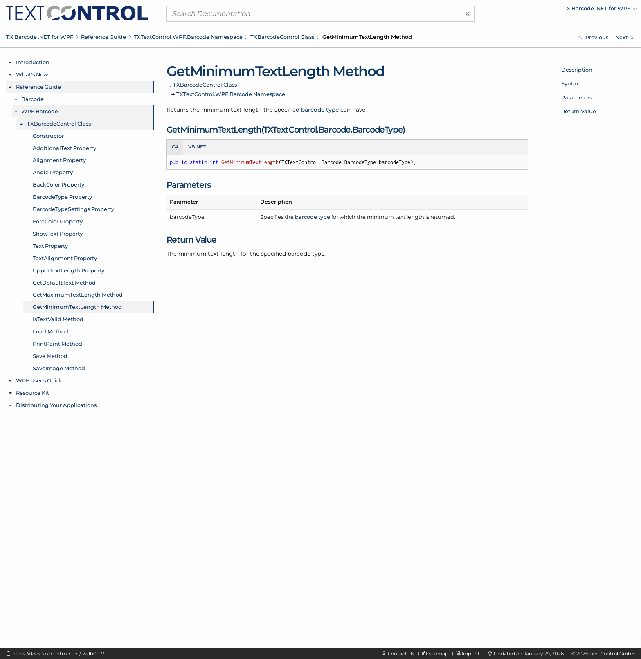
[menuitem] (565, 10)
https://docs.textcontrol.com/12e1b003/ (58, 654)
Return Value (578, 111)
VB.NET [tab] (197, 147)
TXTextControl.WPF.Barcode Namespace (188, 37)
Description (576, 69)
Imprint (471, 654)
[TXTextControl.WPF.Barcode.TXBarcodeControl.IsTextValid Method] (624, 37)
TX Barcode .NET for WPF (39, 37)
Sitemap (438, 654)
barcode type (320, 109)
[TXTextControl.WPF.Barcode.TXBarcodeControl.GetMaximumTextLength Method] (593, 37)
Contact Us (401, 654)
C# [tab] (175, 147)
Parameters (576, 97)
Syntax (570, 83)
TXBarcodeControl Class (282, 37)
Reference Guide (103, 37)
